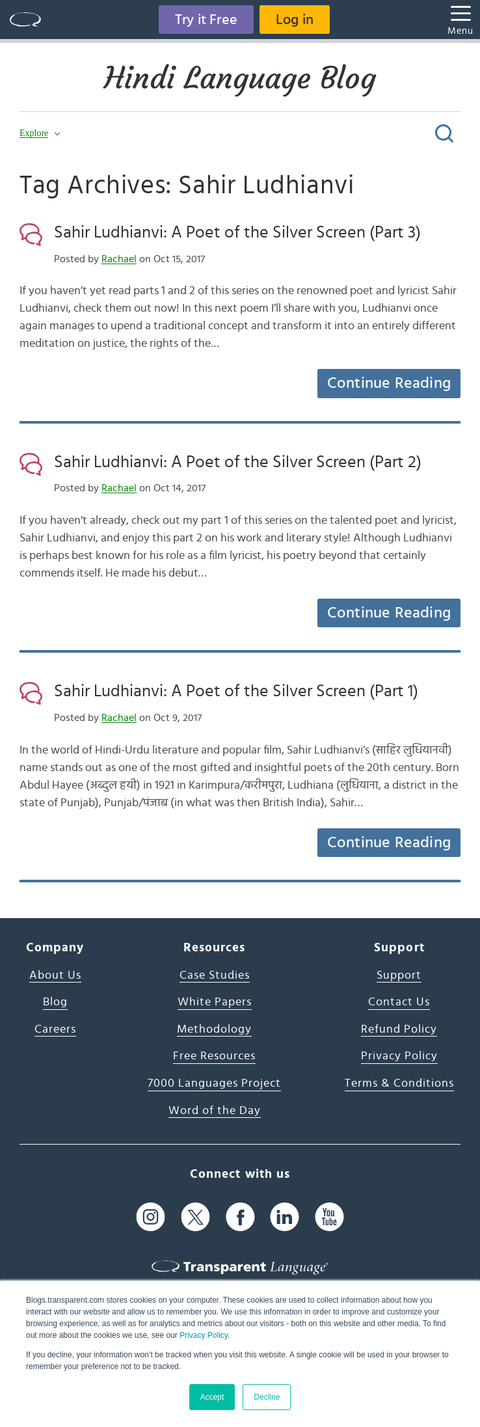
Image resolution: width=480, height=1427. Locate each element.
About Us (55, 975)
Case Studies (215, 975)
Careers (55, 1029)
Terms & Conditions (399, 1083)
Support (399, 975)
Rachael (119, 259)
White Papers (215, 1002)
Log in (294, 19)
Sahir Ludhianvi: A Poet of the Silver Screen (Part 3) (237, 232)
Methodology (214, 1029)
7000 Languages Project (214, 1083)
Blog (55, 1002)
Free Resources (214, 1056)
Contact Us (399, 1002)
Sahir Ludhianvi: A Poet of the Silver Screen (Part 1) (236, 691)
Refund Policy (399, 1029)
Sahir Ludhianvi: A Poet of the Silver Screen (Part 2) (237, 462)
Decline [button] (267, 1397)
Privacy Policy (204, 1335)
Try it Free (206, 19)
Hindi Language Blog (240, 78)
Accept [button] (212, 1397)
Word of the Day (214, 1111)
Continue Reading (389, 383)
